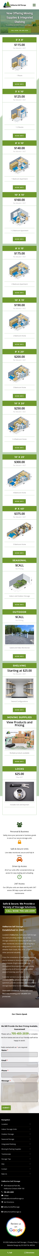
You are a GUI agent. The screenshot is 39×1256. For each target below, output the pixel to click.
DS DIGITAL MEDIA (28, 1245)
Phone (4, 1071)
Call (9, 1253)
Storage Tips (6, 1159)
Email (4, 1060)
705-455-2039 (20, 1033)
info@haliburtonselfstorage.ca (12, 1198)
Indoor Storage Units (9, 1129)
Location (4, 1124)
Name (4, 1050)
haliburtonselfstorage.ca (11, 1212)
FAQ (2, 1164)
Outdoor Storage (7, 1134)
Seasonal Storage (7, 1139)
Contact (4, 1169)
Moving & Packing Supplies (11, 1149)
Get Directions (9, 1202)
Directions (29, 1253)
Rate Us (4, 1174)
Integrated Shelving (8, 1144)
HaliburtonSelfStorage (10, 1207)
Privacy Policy (32, 1242)
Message (6, 1081)
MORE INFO (19, 84)
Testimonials (6, 1154)
